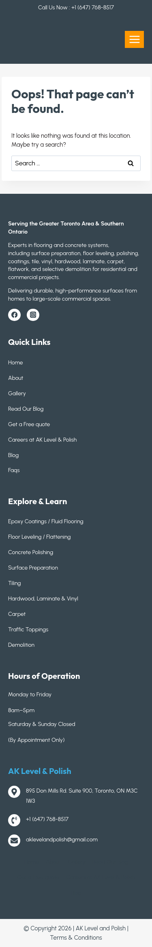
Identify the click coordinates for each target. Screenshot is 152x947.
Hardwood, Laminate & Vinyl (43, 598)
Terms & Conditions (76, 937)
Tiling (14, 583)
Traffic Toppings (28, 629)
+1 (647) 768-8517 (92, 7)
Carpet (17, 614)
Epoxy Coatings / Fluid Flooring (45, 521)
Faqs (13, 470)
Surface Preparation (33, 567)
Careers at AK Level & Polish (42, 439)
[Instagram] (33, 315)
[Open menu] (134, 39)
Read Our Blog (26, 408)
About (15, 378)
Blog (13, 455)
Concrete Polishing (30, 552)
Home (15, 362)
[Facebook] (14, 315)
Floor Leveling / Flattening (39, 536)
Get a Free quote (29, 424)
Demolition (21, 644)
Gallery (17, 393)
